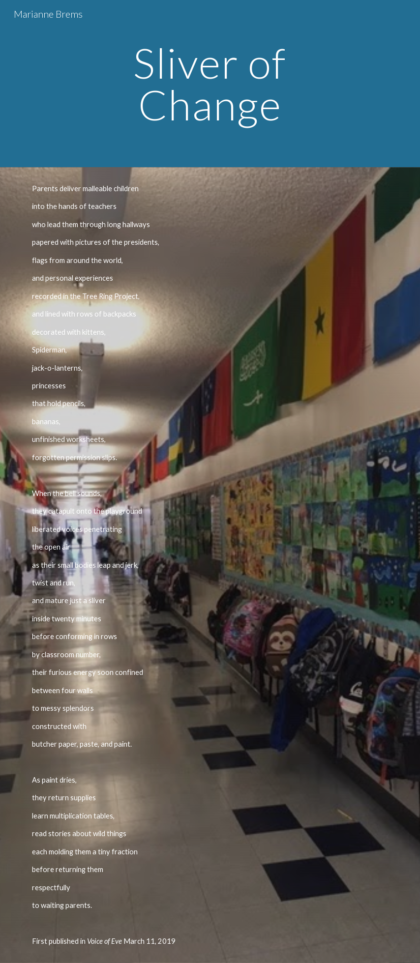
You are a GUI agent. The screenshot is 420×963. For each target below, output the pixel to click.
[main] (210, 84)
